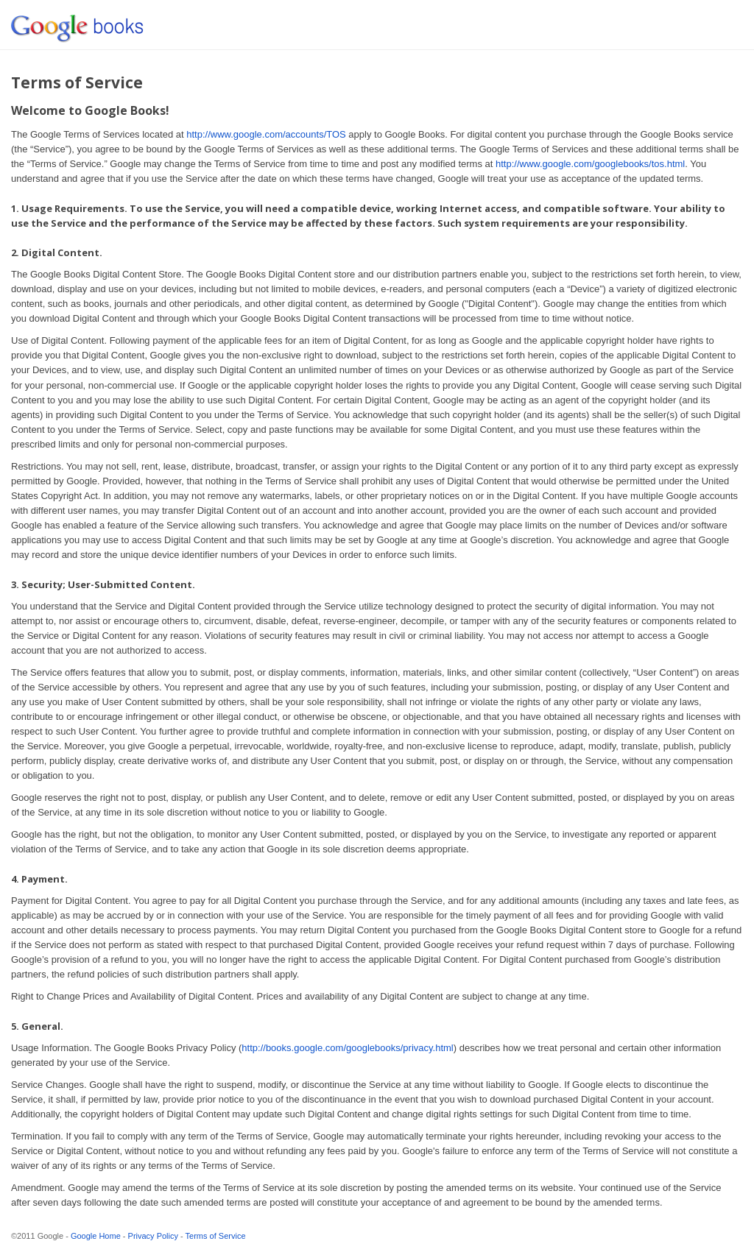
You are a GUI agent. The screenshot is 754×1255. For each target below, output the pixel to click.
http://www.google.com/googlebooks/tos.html (590, 163)
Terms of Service (216, 1235)
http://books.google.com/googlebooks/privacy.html (347, 1047)
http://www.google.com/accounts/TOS (266, 134)
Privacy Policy (153, 1235)
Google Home (96, 1235)
